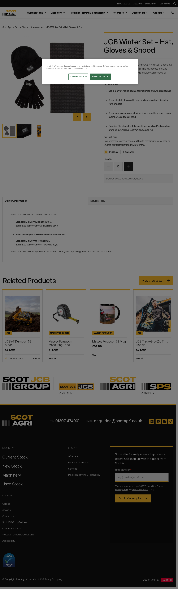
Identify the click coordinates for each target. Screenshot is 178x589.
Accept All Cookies (101, 76)
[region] (90, 71)
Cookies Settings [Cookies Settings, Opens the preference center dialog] (78, 76)
